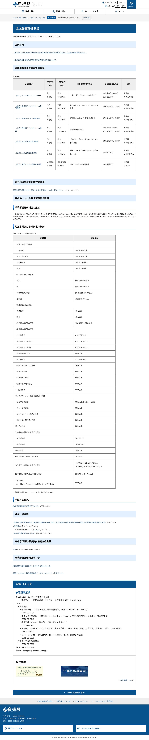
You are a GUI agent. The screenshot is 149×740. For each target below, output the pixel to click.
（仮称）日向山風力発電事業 (26, 153)
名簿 (14, 549)
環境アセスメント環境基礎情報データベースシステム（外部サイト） (38, 573)
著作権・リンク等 (63, 701)
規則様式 (17, 526)
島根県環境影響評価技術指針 (24, 533)
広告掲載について (126, 680)
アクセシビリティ (81, 701)
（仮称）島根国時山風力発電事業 (27, 118)
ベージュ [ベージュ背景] (122, 2)
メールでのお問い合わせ (90, 728)
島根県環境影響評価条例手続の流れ (26, 506)
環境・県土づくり (24, 17)
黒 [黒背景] (115, 2)
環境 (44, 17)
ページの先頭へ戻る (76, 693)
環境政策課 (86, 17)
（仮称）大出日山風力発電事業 (26, 141)
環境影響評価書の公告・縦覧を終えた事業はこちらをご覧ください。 (38, 190)
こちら (36, 530)
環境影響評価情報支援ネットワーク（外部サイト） (32, 566)
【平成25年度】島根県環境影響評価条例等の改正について (34, 60)
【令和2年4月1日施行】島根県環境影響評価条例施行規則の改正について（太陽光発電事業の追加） (49, 52)
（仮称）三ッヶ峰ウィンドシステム (28, 95)
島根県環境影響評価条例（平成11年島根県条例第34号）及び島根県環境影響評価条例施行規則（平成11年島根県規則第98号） (60, 522)
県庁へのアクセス (15, 728)
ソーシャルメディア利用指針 (102, 701)
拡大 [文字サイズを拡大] (117, 6)
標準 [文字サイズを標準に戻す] (123, 6)
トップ (15, 17)
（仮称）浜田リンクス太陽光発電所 (28, 164)
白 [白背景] (112, 2)
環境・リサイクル (36, 17)
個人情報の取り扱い (45, 701)
